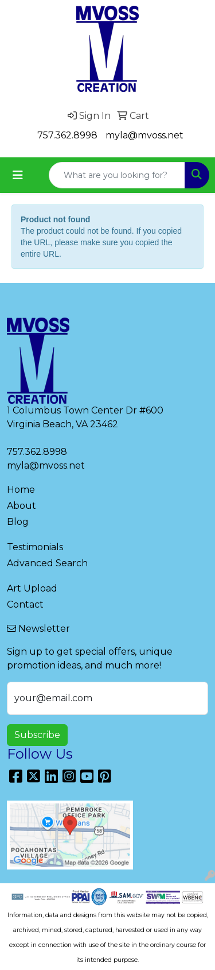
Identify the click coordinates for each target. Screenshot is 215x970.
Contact (25, 604)
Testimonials (35, 547)
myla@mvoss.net (144, 135)
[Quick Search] (117, 175)
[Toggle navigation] (18, 175)
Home (21, 489)
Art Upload (32, 588)
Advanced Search (47, 563)
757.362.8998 (67, 135)
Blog (18, 521)
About (21, 505)
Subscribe (37, 734)
